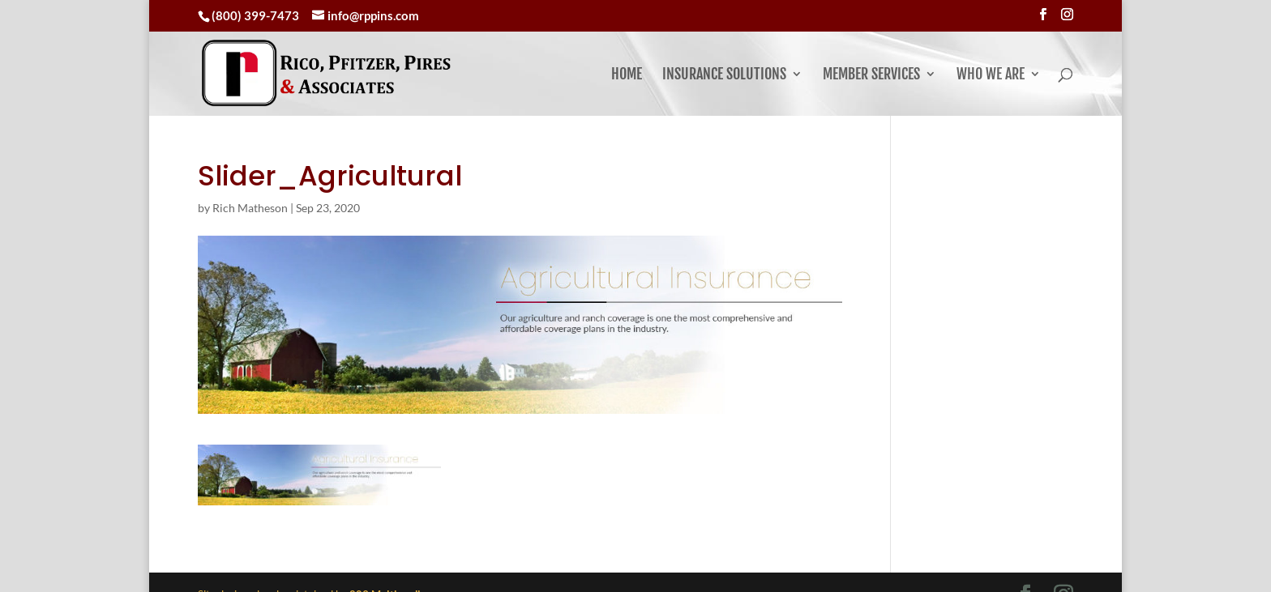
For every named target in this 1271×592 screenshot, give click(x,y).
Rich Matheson (250, 183)
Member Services (871, 68)
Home (626, 68)
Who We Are (990, 68)
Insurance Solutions (724, 68)
